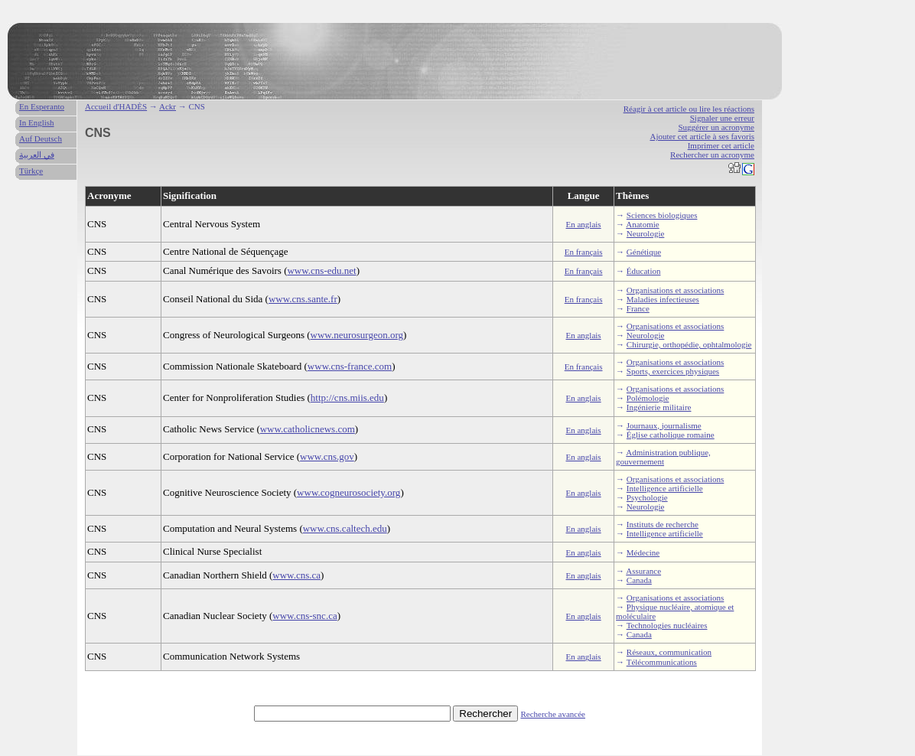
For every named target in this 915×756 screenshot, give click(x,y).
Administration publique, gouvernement (663, 457)
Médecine (643, 552)
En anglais (583, 224)
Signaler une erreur (722, 117)
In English (36, 122)
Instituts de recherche (662, 524)
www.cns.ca (296, 575)
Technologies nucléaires (667, 625)
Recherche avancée (552, 714)
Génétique (644, 251)
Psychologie (647, 497)
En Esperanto (41, 106)
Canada (639, 580)
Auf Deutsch (40, 138)
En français (584, 251)
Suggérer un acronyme (716, 127)
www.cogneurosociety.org (348, 492)
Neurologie (645, 233)
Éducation (644, 270)
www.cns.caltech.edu (345, 528)
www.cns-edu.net (321, 270)
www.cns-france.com (350, 366)
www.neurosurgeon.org (357, 335)
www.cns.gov (327, 456)
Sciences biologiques (662, 215)
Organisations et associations (676, 290)
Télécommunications (662, 661)
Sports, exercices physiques (673, 371)
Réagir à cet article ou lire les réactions (689, 108)
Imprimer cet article (721, 145)
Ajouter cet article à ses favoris (702, 136)
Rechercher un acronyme (712, 154)
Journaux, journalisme (664, 425)
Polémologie (648, 397)
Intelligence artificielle (665, 488)
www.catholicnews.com (307, 429)
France (638, 308)
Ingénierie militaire (659, 407)
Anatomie (642, 224)
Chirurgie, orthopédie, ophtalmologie (689, 344)
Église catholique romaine (671, 434)
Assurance (643, 570)
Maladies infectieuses (663, 299)
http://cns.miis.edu (347, 397)
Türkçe (31, 170)
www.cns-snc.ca (304, 615)
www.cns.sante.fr (303, 299)
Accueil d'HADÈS (116, 106)
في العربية (36, 154)
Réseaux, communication (669, 652)
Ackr (167, 106)
